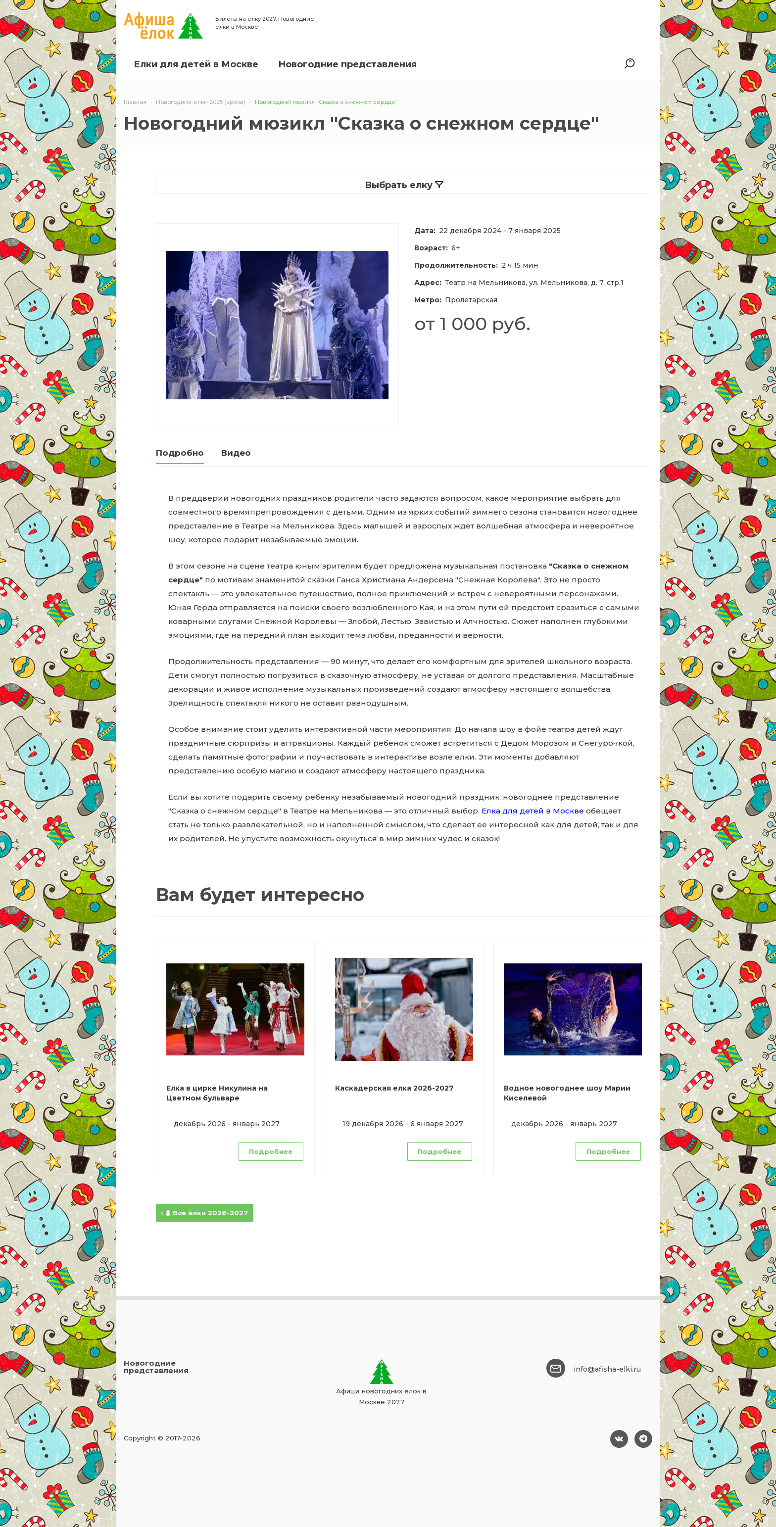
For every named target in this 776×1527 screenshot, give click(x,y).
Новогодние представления (347, 64)
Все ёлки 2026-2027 (204, 1213)
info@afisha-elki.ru (607, 1369)
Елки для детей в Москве (196, 64)
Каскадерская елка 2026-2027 (394, 1088)
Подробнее (270, 1151)
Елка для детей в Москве (533, 810)
